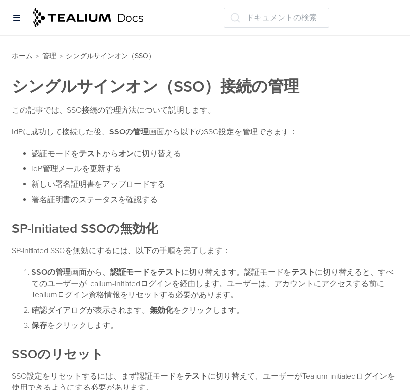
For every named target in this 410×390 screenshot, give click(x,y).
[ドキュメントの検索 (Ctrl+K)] (276, 18)
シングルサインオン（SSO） (110, 56)
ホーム (22, 56)
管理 (49, 56)
